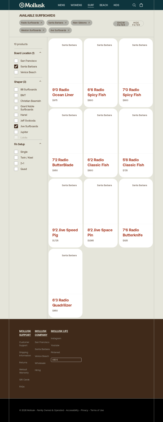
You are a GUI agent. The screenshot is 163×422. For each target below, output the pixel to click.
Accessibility (71, 410)
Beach (104, 5)
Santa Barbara (42, 349)
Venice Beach (42, 356)
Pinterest (55, 352)
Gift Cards (24, 379)
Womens (76, 5)
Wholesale (40, 363)
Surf (91, 5)
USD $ (55, 360)
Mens (61, 5)
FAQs (22, 386)
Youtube (55, 345)
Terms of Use (97, 410)
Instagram (56, 338)
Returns (23, 362)
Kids (116, 5)
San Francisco (42, 342)
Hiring (38, 370)
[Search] (135, 5)
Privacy (84, 410)
